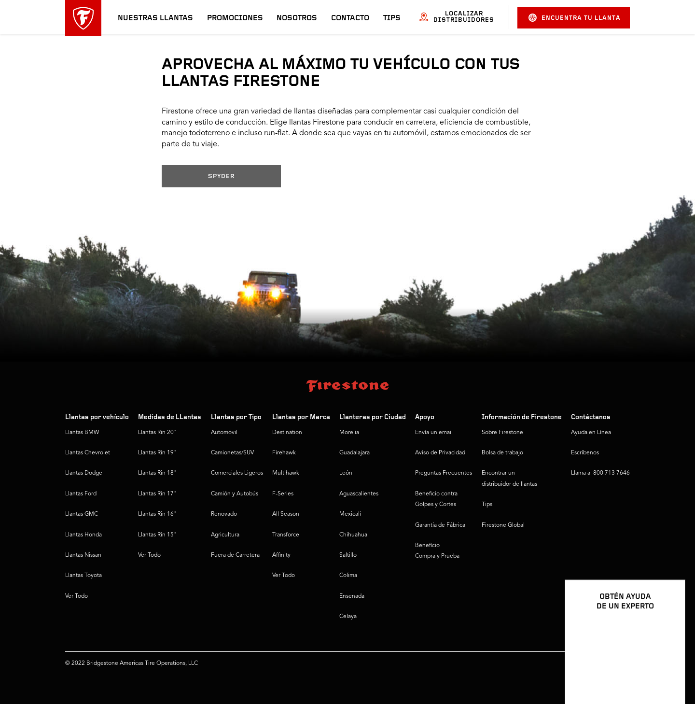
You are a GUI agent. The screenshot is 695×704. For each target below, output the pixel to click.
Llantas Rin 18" (157, 473)
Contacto (350, 18)
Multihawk (285, 473)
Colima (348, 575)
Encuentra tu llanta (574, 18)
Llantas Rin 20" (157, 433)
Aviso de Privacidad (440, 453)
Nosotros (297, 18)
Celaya (348, 617)
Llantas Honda (83, 535)
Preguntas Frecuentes (443, 473)
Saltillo (348, 555)
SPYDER (221, 176)
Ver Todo (76, 596)
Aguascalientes (358, 494)
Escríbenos (585, 453)
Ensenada (351, 596)
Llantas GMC (81, 514)
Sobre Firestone (502, 433)
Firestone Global (503, 525)
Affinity (281, 555)
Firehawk (284, 453)
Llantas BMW (82, 433)
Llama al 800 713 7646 (600, 473)
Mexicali (350, 514)
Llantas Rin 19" (157, 453)
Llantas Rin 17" (157, 494)
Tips (392, 18)
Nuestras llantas (155, 18)
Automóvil (224, 433)
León (345, 473)
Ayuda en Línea (591, 433)
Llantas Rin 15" (157, 535)
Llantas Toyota (83, 575)
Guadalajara (354, 453)
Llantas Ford (81, 494)
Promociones (235, 18)
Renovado (224, 514)
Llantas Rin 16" (157, 514)
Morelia (349, 433)
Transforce (285, 535)
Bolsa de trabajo (502, 453)
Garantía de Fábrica (440, 525)
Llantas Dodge (83, 473)
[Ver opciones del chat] (667, 669)
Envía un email (434, 433)
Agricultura (225, 535)
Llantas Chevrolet (87, 453)
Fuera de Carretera (235, 555)
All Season (285, 514)
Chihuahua (353, 535)
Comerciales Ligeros (237, 473)
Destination (287, 433)
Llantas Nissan (83, 555)
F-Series (282, 494)
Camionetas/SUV (232, 453)
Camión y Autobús (234, 494)
